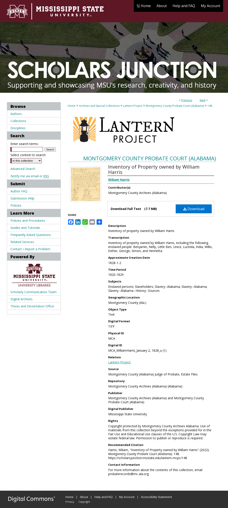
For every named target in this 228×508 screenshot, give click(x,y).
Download (193, 208)
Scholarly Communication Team (33, 292)
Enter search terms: (24, 144)
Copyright (84, 501)
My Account (126, 497)
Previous (186, 100)
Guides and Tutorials (25, 228)
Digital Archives (21, 299)
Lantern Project (132, 106)
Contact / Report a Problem (30, 249)
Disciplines (18, 128)
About (84, 497)
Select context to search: (28, 155)
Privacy (69, 501)
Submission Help (22, 198)
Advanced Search (22, 169)
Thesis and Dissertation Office (32, 306)
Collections (18, 121)
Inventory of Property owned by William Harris (154, 169)
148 (210, 106)
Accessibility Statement (156, 497)
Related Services (22, 242)
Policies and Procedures (27, 220)
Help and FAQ (103, 497)
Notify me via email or (29, 176)
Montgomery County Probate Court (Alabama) (175, 106)
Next (203, 100)
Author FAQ (18, 191)
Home (71, 106)
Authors (16, 114)
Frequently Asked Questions (30, 235)
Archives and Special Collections (99, 106)
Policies (15, 205)
